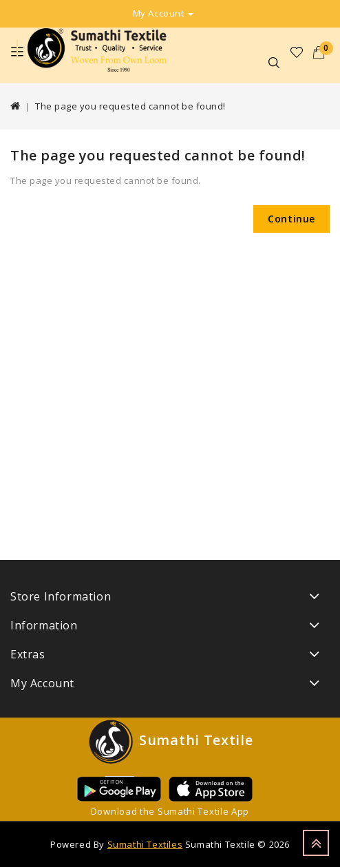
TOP (316, 843)
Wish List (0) (297, 52)
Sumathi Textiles (145, 844)
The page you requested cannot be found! (130, 106)
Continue (291, 218)
